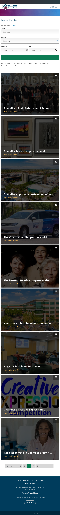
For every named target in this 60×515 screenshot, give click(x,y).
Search (54, 2)
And (30, 46)
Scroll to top (30, 502)
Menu (52, 7)
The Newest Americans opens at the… (28, 280)
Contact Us (26, 513)
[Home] (10, 6)
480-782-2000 (30, 483)
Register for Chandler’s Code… (23, 366)
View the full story (11, 111)
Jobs (37, 2)
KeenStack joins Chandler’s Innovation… (29, 323)
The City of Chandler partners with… (27, 237)
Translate (47, 2)
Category (3, 37)
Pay (32, 2)
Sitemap (42, 513)
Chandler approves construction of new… (30, 194)
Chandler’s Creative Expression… (24, 409)
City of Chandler (6, 25)
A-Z (41, 2)
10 (47, 466)
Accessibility (18, 513)
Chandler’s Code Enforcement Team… (27, 108)
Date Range (4, 46)
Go (30, 57)
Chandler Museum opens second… (25, 151)
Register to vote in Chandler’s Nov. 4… (28, 452)
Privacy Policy (35, 513)
